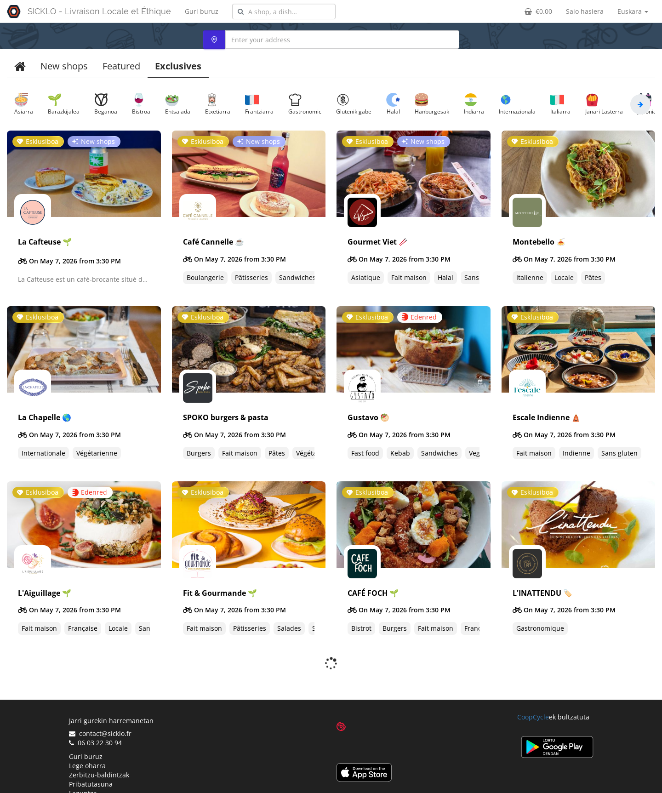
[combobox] (284, 11)
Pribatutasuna (91, 759)
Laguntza (83, 768)
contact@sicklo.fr (100, 709)
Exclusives (178, 66)
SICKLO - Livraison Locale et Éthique (99, 11)
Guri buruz (201, 11)
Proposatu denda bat (101, 778)
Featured (121, 66)
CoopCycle (533, 692)
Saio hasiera (585, 11)
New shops (64, 66)
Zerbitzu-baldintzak (99, 750)
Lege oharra (87, 741)
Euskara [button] (632, 11)
